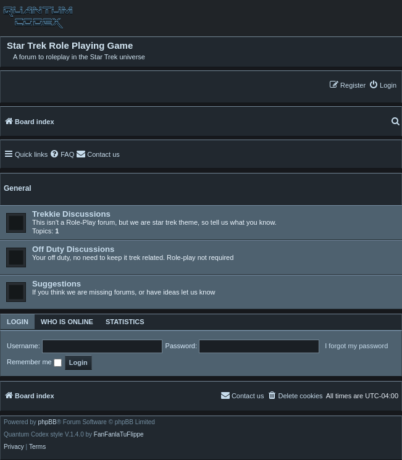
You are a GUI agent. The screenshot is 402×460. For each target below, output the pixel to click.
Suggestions (56, 283)
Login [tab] (17, 321)
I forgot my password (356, 345)
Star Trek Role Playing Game (70, 46)
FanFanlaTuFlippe (119, 435)
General (17, 188)
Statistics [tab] (125, 321)
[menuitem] (382, 85)
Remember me (34, 362)
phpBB (47, 422)
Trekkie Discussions (71, 214)
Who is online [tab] (67, 321)
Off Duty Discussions (73, 249)
